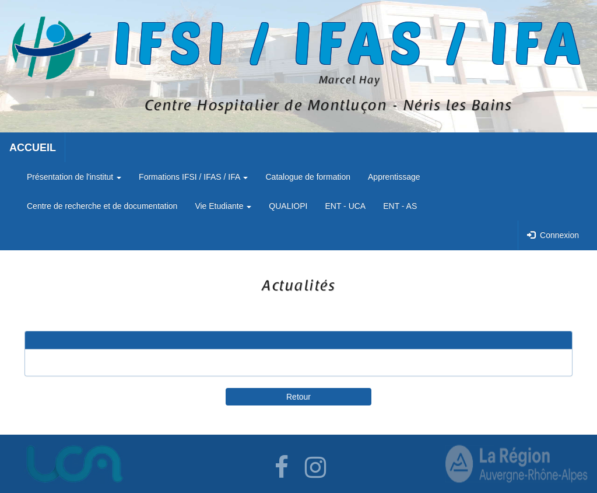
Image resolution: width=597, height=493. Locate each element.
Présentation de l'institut (74, 176)
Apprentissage (394, 176)
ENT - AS (400, 206)
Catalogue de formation (307, 176)
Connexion (553, 235)
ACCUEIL (32, 147)
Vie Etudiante (223, 206)
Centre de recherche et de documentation (102, 206)
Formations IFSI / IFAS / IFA (193, 176)
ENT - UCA (345, 206)
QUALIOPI (288, 206)
